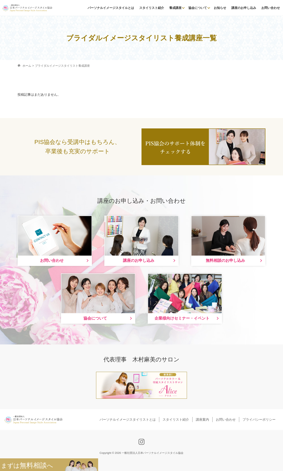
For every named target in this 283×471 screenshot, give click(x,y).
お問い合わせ (270, 8)
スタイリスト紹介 (151, 8)
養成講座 (175, 8)
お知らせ (220, 8)
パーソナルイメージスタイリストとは (128, 419)
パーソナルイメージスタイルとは (111, 8)
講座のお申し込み (243, 8)
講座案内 (202, 419)
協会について (197, 8)
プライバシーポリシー (259, 419)
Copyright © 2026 (141, 452)
